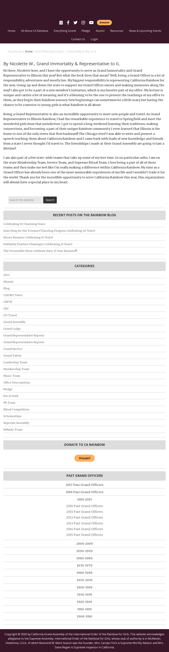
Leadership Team (15, 362)
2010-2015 (84, 499)
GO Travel (10, 315)
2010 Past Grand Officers (84, 506)
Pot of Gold (10, 396)
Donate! (84, 458)
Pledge (7, 389)
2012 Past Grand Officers (84, 517)
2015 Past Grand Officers (84, 535)
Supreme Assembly (16, 423)
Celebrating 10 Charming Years (24, 224)
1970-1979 (84, 565)
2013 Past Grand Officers (84, 523)
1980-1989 (84, 558)
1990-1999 (84, 551)
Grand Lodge (12, 328)
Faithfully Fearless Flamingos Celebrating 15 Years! (37, 244)
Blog (6, 288)
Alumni (8, 281)
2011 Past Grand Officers (84, 512)
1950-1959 (84, 580)
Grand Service (12, 349)
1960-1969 (84, 573)
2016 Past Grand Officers (84, 492)
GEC (6, 308)
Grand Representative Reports (23, 335)
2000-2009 (84, 544)
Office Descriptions (16, 382)
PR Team (9, 402)
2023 (6, 275)
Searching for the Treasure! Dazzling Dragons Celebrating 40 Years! (49, 230)
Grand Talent (12, 355)
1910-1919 (84, 609)
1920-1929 (84, 602)
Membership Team (16, 369)
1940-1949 (84, 587)
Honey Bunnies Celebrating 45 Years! (28, 237)
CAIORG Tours (13, 295)
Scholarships (12, 416)
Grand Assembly (14, 322)
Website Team (12, 429)
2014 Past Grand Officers (84, 529)
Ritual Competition (16, 409)
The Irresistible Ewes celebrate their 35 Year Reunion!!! (40, 251)
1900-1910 (84, 616)
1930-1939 (84, 595)
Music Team (11, 375)
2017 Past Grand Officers (84, 485)
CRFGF (7, 301)
